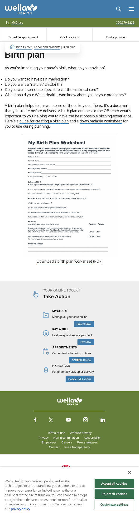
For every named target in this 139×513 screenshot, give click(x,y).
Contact (54, 447)
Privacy (43, 437)
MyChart (14, 22)
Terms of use (56, 433)
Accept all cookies (114, 483)
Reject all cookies (114, 494)
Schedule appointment (23, 37)
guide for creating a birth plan (44, 121)
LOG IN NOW (84, 324)
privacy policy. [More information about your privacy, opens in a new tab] (20, 509)
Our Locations (69, 37)
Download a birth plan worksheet (64, 261)
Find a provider (116, 37)
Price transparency (77, 447)
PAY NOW (85, 342)
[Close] (129, 472)
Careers (67, 442)
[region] (69, 490)
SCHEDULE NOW (81, 360)
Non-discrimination (66, 437)
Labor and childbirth (47, 47)
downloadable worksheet (101, 121)
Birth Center (24, 47)
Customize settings (114, 504)
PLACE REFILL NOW (79, 378)
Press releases (87, 442)
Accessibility (92, 437)
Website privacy (81, 433)
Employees (49, 442)
